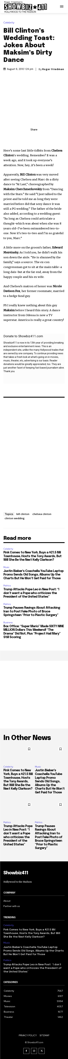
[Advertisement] (34, 695)
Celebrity (9, 22)
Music (6, 567)
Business (8, 622)
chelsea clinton (41, 514)
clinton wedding (15, 518)
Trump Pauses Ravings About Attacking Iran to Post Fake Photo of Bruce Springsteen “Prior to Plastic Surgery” (31, 611)
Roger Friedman (53, 69)
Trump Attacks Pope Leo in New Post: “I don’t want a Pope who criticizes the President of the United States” (31, 593)
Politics (7, 585)
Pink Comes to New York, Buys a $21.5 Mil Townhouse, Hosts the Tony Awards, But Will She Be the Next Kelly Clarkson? (32, 556)
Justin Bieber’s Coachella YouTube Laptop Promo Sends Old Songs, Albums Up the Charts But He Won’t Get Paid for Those (33, 575)
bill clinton (22, 514)
